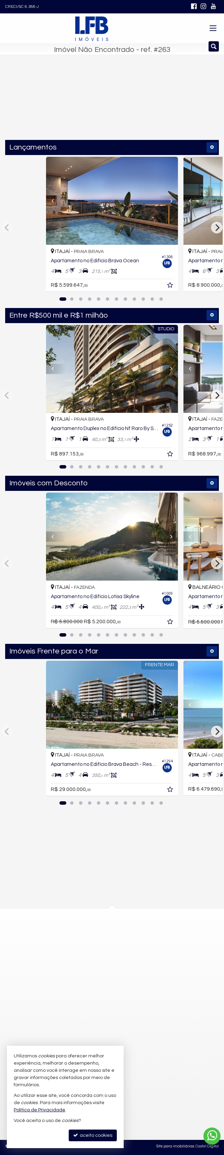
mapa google (84, 962)
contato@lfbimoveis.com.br (99, 1020)
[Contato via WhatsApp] (212, 1136)
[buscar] (156, 104)
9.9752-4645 (87, 1007)
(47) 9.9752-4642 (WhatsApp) (100, 995)
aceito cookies (92, 1135)
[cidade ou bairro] (97, 104)
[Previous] (56, 201)
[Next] (168, 201)
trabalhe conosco (88, 1033)
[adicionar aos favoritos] (170, 286)
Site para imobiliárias (175, 1146)
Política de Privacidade (39, 1110)
